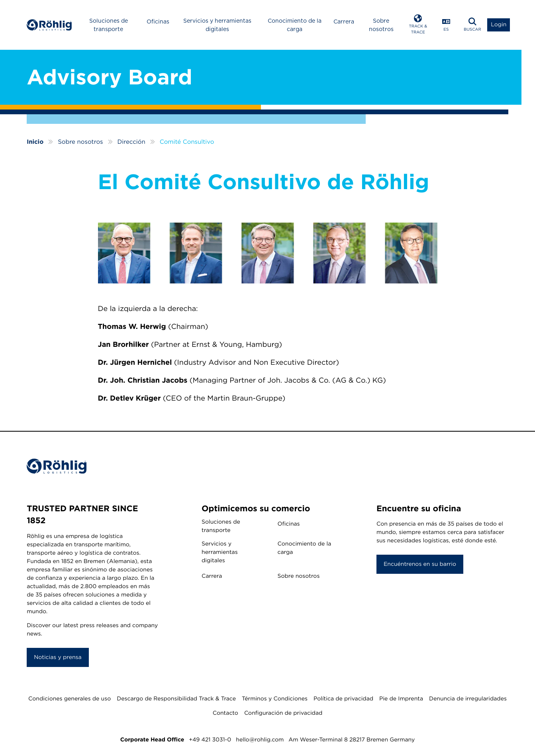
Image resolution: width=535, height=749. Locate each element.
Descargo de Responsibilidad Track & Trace (176, 699)
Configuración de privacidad (283, 713)
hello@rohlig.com (260, 740)
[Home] (49, 24)
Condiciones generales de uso (69, 699)
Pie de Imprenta (401, 699)
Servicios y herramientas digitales (217, 25)
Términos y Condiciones (275, 699)
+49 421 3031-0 (210, 740)
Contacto (225, 713)
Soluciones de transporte (108, 25)
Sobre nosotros (381, 25)
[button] (418, 24)
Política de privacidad (343, 699)
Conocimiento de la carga (294, 25)
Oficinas (158, 21)
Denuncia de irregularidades (468, 699)
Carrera (343, 21)
